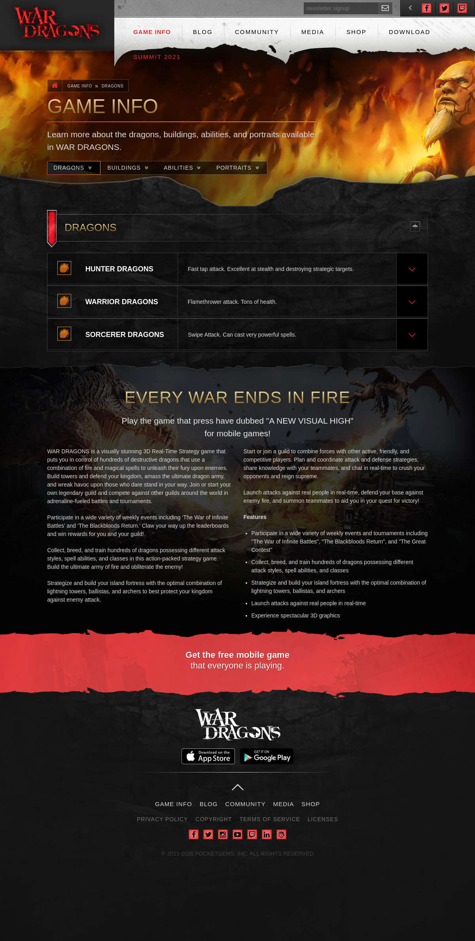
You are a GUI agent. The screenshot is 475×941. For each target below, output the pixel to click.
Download (409, 31)
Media (312, 31)
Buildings (128, 168)
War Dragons (237, 724)
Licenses (323, 819)
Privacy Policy (162, 819)
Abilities (183, 168)
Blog (203, 31)
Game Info (152, 31)
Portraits (238, 168)
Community (257, 31)
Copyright (213, 819)
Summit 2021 (157, 56)
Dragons (113, 86)
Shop (356, 31)
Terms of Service (269, 819)
